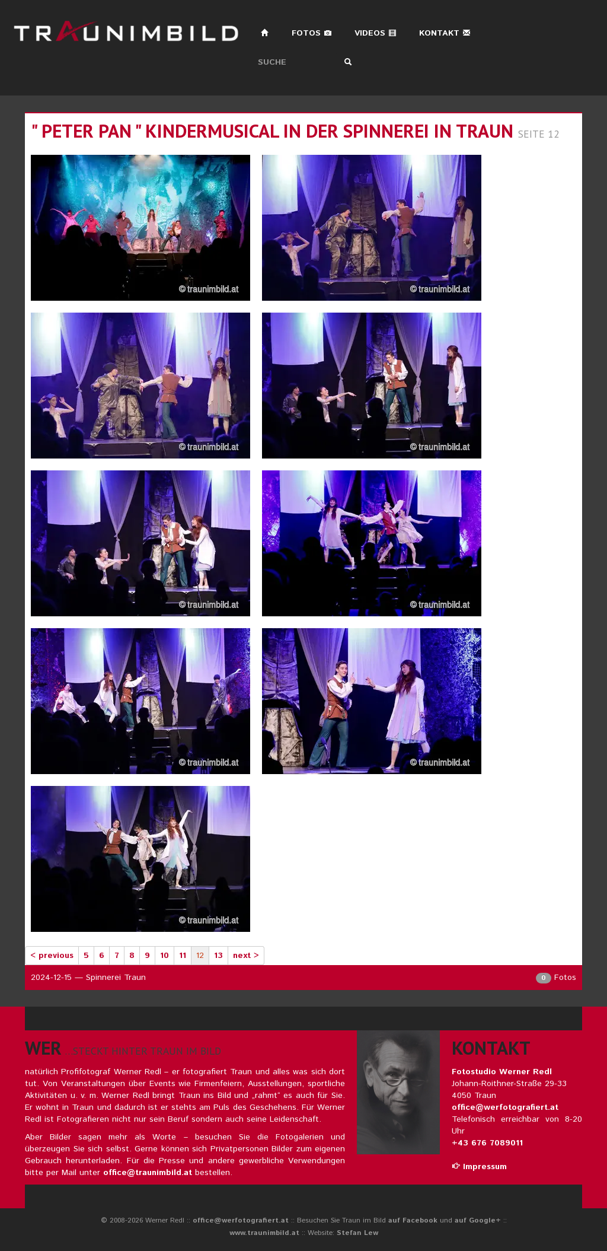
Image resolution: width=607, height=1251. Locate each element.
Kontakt (445, 33)
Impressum (479, 1167)
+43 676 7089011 (487, 1143)
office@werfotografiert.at (505, 1107)
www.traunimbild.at (264, 1233)
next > (246, 956)
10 (164, 956)
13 (218, 956)
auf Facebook (412, 1220)
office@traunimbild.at (147, 1173)
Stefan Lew (357, 1233)
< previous (52, 956)
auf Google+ (478, 1220)
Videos (375, 33)
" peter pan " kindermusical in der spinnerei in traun (272, 131)
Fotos (312, 33)
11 (182, 956)
